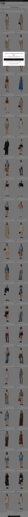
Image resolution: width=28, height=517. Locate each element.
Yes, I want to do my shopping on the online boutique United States (14, 59)
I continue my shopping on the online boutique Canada (14, 61)
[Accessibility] (1, 413)
